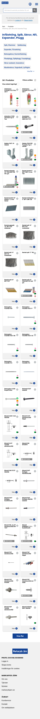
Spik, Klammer (9, 45)
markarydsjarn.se (8, 690)
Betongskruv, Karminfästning (15, 54)
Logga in (5, 661)
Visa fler (31, 71)
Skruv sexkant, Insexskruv (14, 63)
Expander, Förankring (12, 49)
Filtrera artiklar (29, 80)
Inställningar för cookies (11, 668)
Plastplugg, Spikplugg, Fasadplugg (17, 59)
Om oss (4, 679)
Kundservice (6, 700)
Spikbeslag (21, 45)
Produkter (11, 26)
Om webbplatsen (8, 708)
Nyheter (5, 686)
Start (3, 26)
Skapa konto (6, 665)
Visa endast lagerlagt (10, 84)
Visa (15, 110)
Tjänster (5, 683)
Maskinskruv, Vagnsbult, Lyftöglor (17, 67)
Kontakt (4, 704)
